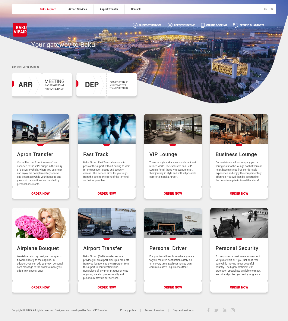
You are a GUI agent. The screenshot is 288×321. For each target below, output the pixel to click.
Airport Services (78, 9)
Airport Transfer (109, 9)
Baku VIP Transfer (97, 310)
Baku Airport (48, 9)
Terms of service (154, 310)
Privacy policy (128, 310)
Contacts (136, 9)
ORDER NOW (40, 193)
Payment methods (183, 310)
